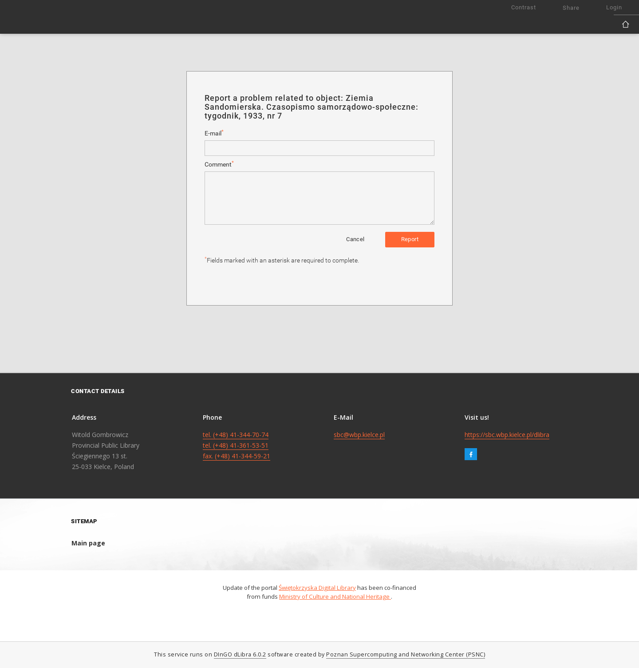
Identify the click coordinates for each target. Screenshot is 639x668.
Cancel (355, 239)
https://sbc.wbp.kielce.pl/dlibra (507, 434)
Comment (219, 164)
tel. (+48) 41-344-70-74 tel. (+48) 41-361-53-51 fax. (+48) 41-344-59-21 (236, 445)
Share (571, 7)
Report (409, 239)
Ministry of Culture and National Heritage (335, 596)
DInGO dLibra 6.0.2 (240, 654)
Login (614, 7)
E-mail (214, 133)
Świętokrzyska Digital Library (317, 588)
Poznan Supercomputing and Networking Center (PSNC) (405, 654)
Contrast (523, 7)
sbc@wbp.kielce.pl (359, 434)
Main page (88, 543)
